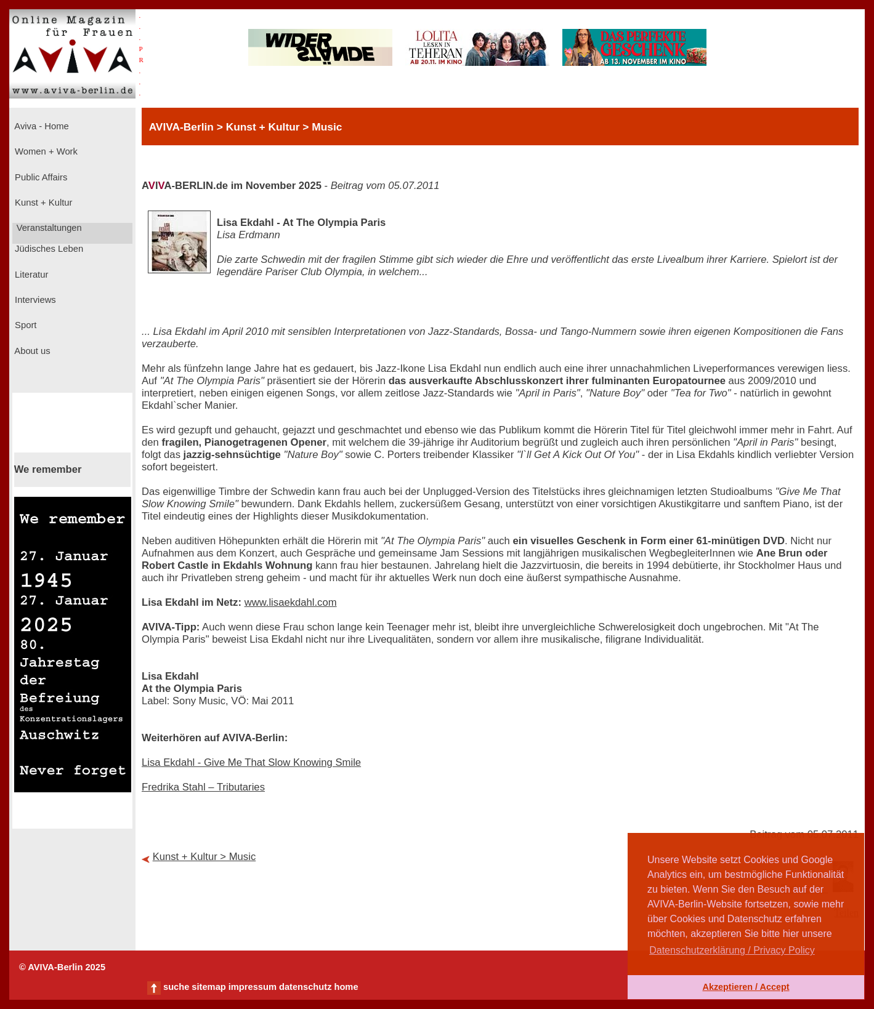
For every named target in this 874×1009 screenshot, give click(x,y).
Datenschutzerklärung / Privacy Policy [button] (732, 950)
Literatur (30, 274)
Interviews (34, 300)
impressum (253, 987)
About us (31, 351)
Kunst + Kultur (42, 202)
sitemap (208, 987)
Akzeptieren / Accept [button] (745, 987)
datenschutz (305, 987)
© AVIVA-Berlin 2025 (62, 967)
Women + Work (45, 151)
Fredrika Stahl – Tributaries (203, 787)
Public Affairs (39, 177)
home (346, 987)
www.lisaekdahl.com (291, 602)
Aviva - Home (40, 126)
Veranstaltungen (48, 228)
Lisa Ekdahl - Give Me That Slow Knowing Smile (251, 762)
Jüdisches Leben (47, 249)
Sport (24, 325)
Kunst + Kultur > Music (204, 856)
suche (176, 987)
